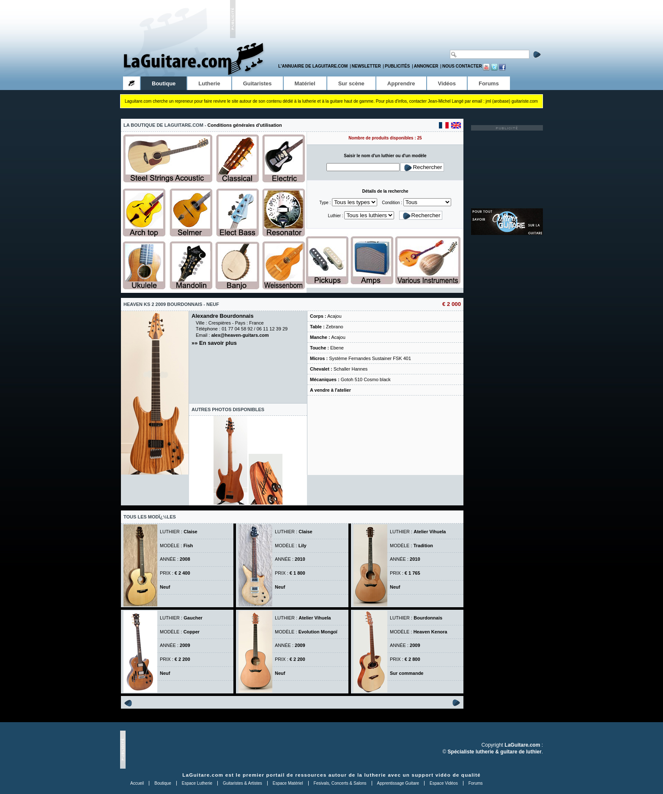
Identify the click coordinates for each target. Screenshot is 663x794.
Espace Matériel (288, 783)
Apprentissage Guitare (398, 783)
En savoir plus (218, 343)
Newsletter (366, 66)
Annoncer (426, 66)
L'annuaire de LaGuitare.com (313, 66)
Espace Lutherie (197, 783)
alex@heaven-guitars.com (240, 335)
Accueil (137, 783)
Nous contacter (462, 66)
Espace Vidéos (444, 783)
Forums (475, 783)
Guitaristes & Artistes (242, 783)
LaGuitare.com (202, 775)
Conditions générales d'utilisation (245, 125)
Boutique (162, 783)
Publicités (397, 66)
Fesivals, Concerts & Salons (340, 783)
